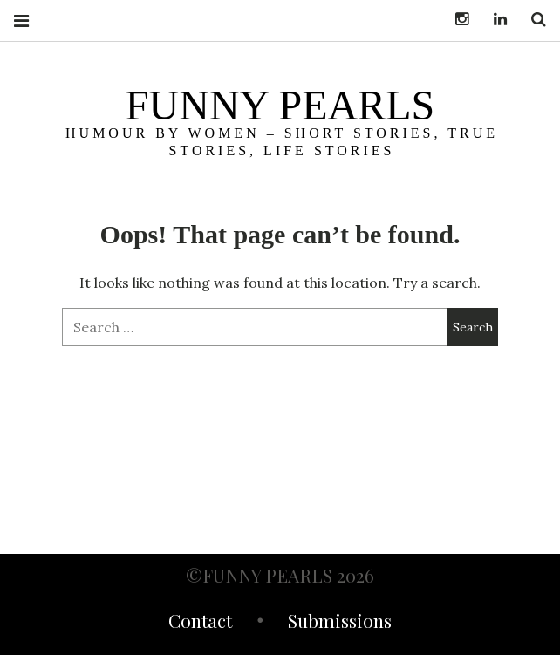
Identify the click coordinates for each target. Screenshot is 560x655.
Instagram (455, 19)
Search (532, 19)
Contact (200, 623)
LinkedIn (493, 19)
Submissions (340, 623)
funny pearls (280, 105)
